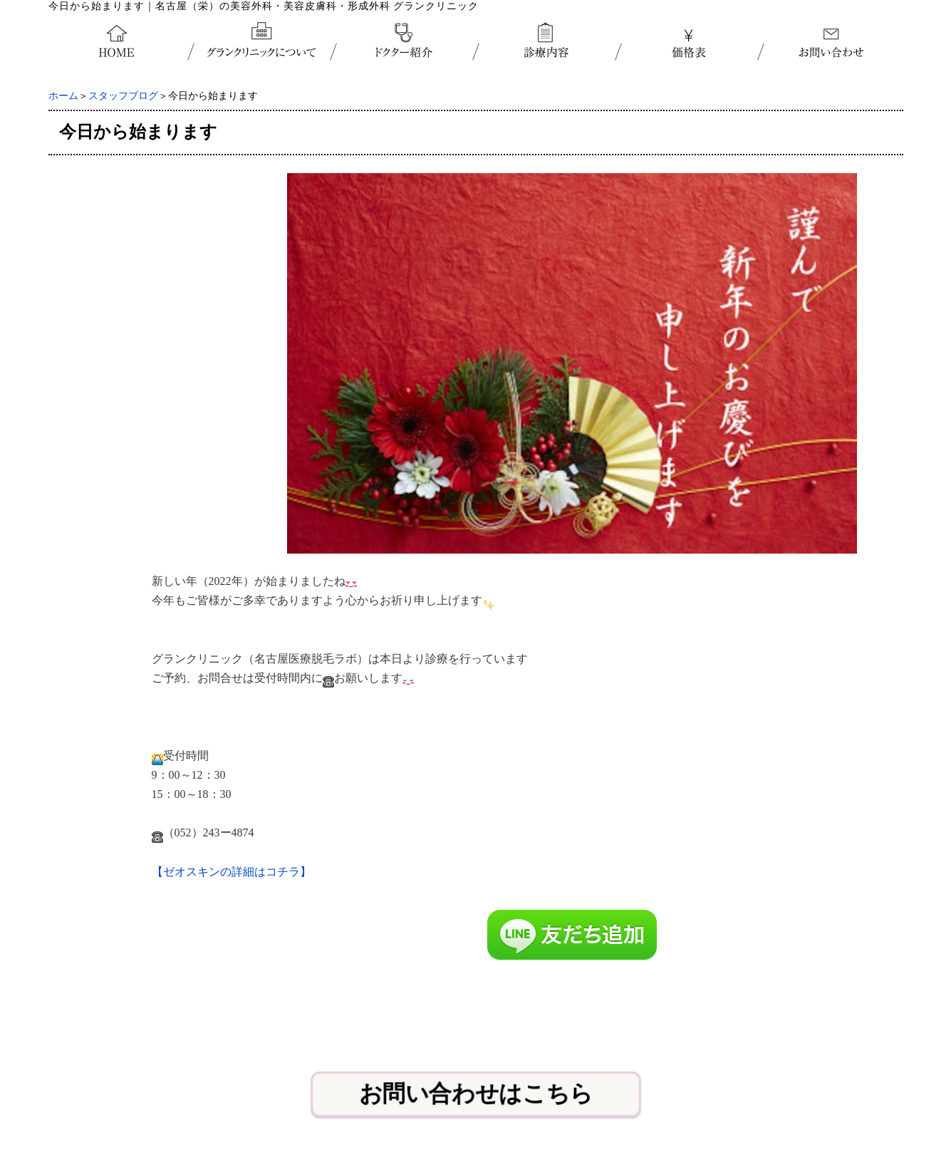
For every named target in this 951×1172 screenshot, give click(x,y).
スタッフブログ (123, 95)
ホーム (63, 95)
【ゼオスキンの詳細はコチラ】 (231, 872)
